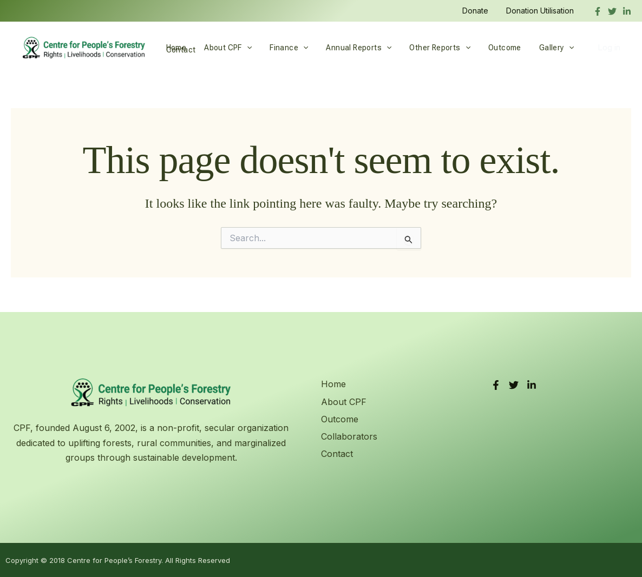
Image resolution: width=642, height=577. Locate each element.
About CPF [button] (224, 47)
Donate (479, 10)
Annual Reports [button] (349, 47)
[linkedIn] (627, 11)
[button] (242, 47)
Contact (337, 453)
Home (175, 47)
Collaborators (349, 436)
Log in (609, 47)
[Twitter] (612, 11)
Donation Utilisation (541, 10)
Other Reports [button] (427, 47)
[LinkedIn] (531, 385)
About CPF (343, 401)
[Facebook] (597, 11)
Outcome (489, 47)
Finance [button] (282, 47)
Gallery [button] (538, 47)
